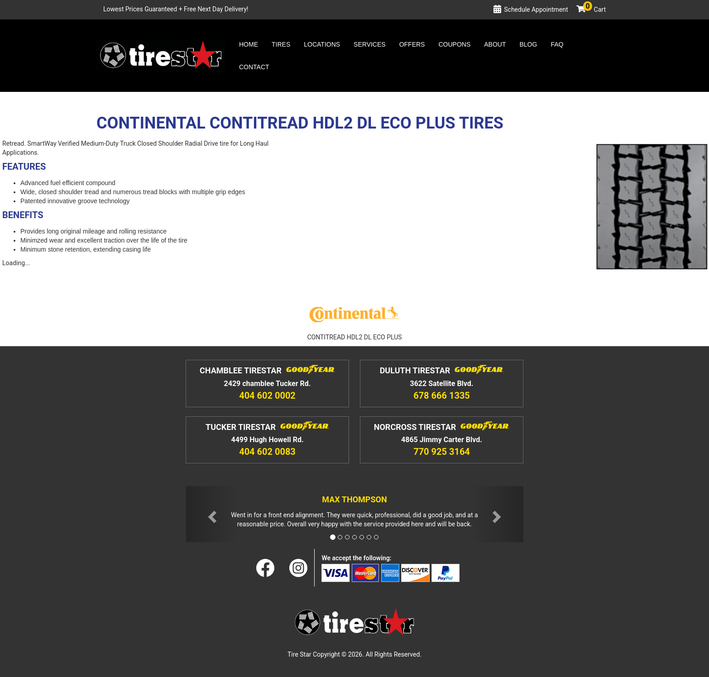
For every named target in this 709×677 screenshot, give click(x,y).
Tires (281, 44)
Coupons (454, 44)
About (495, 44)
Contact (254, 67)
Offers (412, 44)
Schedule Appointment (536, 9)
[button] (211, 514)
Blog (528, 44)
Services (370, 44)
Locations (322, 44)
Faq (557, 44)
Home (248, 44)
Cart (594, 9)
